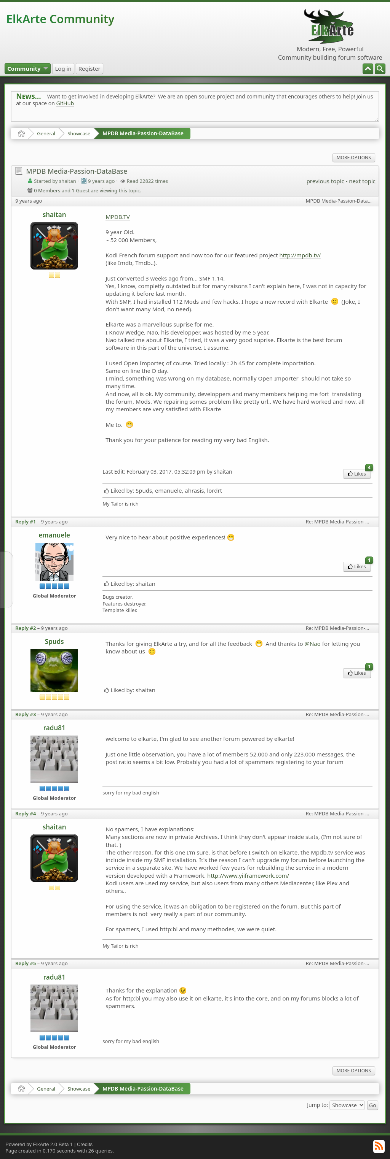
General (46, 133)
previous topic (325, 181)
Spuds (54, 641)
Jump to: (317, 1104)
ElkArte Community (60, 19)
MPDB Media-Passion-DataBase (143, 133)
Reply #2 (25, 628)
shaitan (54, 214)
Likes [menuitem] (359, 473)
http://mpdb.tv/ (300, 255)
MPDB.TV (117, 216)
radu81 (54, 727)
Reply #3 (25, 714)
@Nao (312, 643)
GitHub (65, 103)
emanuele (54, 535)
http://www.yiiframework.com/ (248, 875)
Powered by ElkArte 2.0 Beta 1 (39, 1144)
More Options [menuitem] (354, 157)
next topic (362, 181)
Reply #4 (25, 813)
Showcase (78, 133)
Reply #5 (25, 963)
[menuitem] (380, 68)
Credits (85, 1144)
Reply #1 (25, 521)
